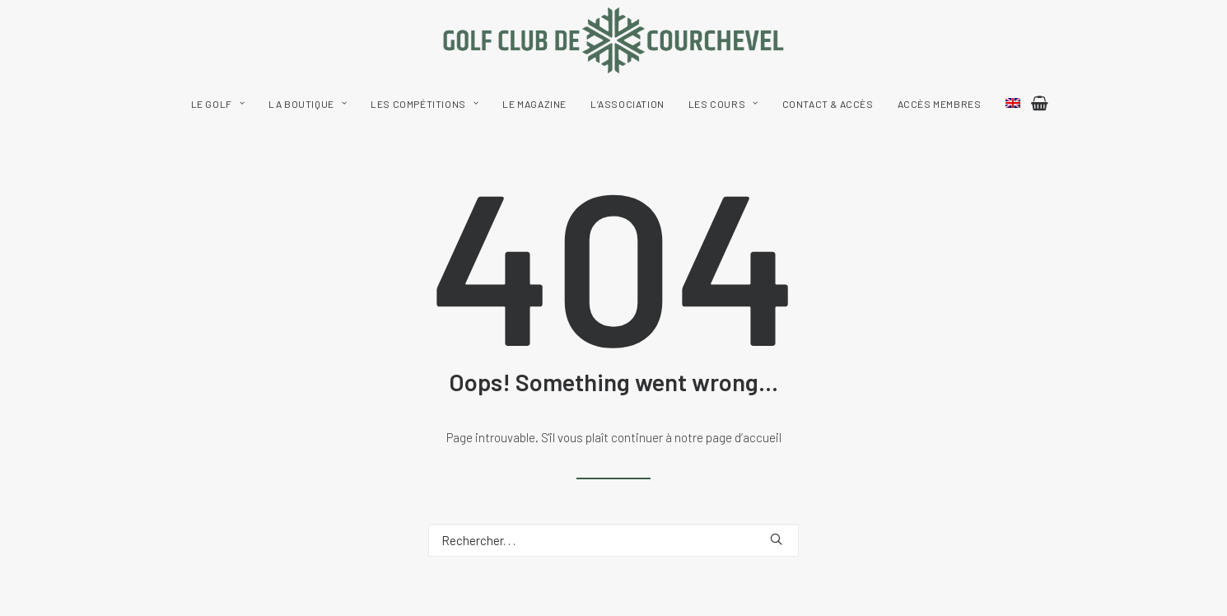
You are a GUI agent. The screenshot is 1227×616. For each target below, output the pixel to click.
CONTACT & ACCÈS (828, 104)
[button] (776, 539)
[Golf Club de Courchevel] (613, 40)
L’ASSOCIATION (627, 104)
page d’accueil (743, 437)
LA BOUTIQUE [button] (307, 104)
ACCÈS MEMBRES (940, 104)
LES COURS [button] (723, 104)
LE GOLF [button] (218, 104)
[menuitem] (218, 104)
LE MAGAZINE (534, 104)
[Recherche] (613, 540)
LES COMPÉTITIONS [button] (424, 104)
